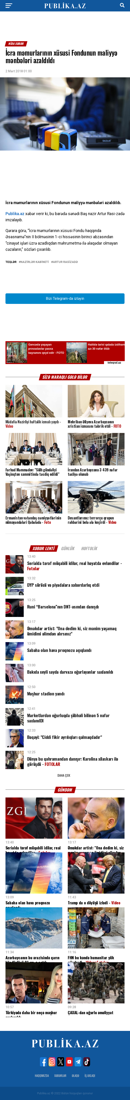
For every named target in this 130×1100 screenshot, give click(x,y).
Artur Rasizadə (65, 262)
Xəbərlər (60, 1075)
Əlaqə (75, 1075)
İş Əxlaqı (90, 1075)
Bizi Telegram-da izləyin (65, 298)
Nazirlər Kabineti (35, 262)
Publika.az (14, 213)
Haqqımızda (42, 1075)
